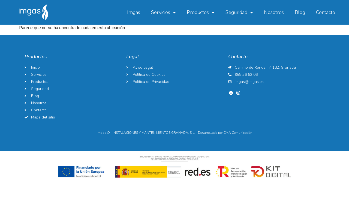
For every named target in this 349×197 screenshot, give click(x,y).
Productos (201, 12)
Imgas (133, 12)
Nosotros (274, 12)
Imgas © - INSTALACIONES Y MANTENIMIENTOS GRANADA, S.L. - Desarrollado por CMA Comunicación (174, 133)
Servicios (163, 12)
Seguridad (239, 12)
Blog (300, 12)
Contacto (325, 12)
